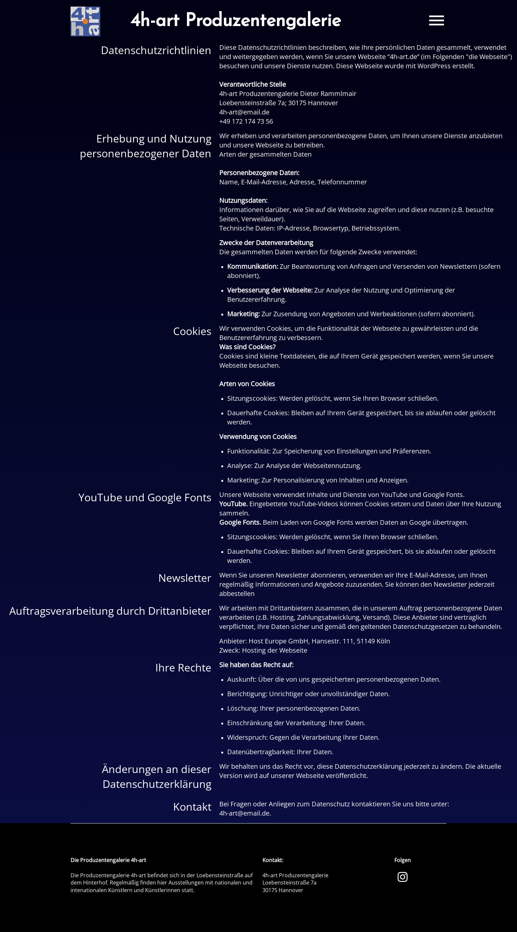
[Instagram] (403, 876)
